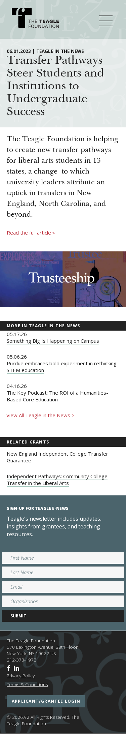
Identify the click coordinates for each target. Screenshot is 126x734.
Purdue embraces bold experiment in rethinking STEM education (62, 366)
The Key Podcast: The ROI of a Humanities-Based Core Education (57, 396)
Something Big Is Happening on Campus (53, 340)
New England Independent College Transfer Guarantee (57, 457)
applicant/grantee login (46, 701)
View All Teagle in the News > (40, 415)
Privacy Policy (21, 676)
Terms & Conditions (27, 684)
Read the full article (31, 233)
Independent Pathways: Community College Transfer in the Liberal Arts (57, 479)
